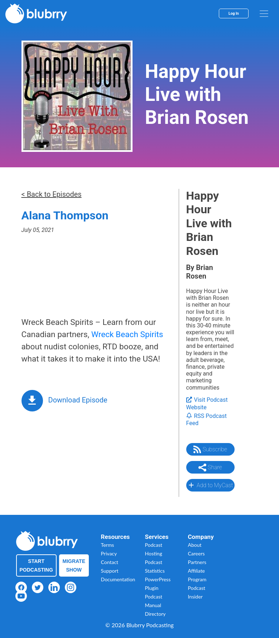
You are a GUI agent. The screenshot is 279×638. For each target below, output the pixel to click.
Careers (196, 553)
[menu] (264, 13)
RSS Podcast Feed (206, 420)
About (195, 545)
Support (110, 571)
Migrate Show (74, 565)
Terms (107, 545)
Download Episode (77, 400)
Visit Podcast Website (207, 403)
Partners (197, 562)
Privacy (109, 553)
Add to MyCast (210, 485)
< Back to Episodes (51, 194)
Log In (234, 13)
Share (210, 467)
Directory (155, 614)
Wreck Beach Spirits (127, 334)
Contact (110, 562)
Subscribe (210, 449)
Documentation (118, 579)
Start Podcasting (36, 565)
